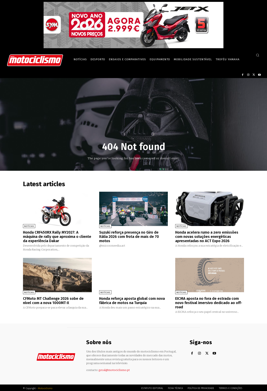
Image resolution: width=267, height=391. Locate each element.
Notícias (29, 226)
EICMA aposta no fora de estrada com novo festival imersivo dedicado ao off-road (208, 302)
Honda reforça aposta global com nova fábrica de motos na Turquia (132, 300)
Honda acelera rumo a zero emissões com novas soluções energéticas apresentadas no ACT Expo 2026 (206, 236)
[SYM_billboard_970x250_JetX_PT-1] (133, 47)
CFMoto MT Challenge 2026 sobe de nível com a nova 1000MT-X (53, 300)
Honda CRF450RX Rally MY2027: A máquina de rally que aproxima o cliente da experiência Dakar (57, 236)
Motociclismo (45, 387)
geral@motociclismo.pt (114, 369)
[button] (258, 55)
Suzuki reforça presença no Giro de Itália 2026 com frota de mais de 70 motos (129, 236)
